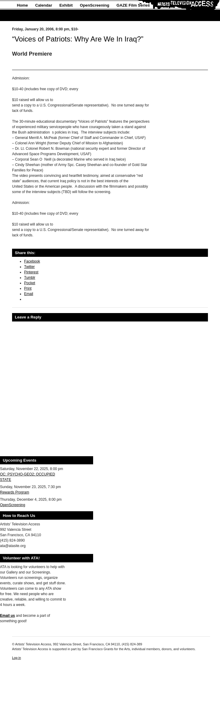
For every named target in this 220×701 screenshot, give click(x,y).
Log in (16, 657)
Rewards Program (14, 492)
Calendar (43, 5)
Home (22, 5)
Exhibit (66, 5)
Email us (7, 615)
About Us (26, 15)
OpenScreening (94, 5)
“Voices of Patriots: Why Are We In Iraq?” (77, 39)
